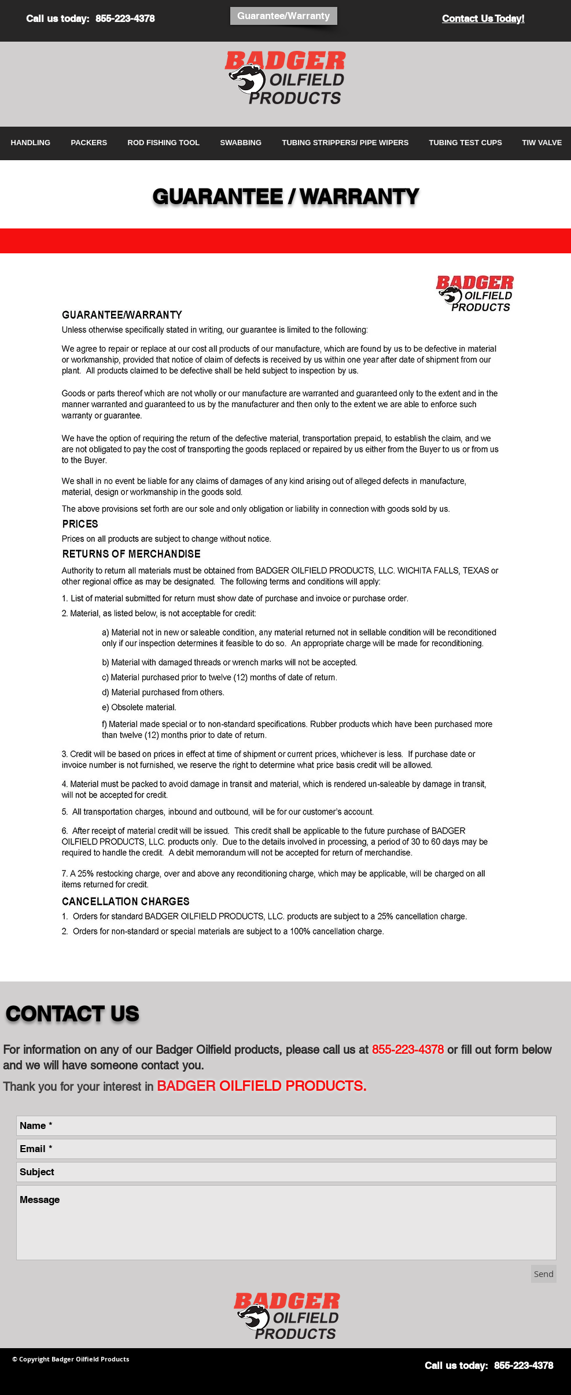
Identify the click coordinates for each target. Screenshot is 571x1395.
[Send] (544, 1274)
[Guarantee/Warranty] (283, 16)
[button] (32, 142)
